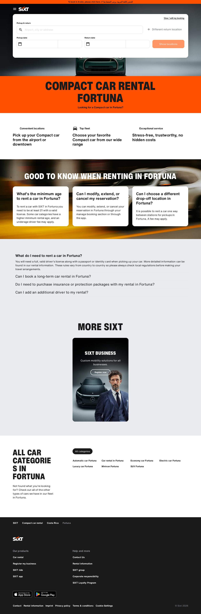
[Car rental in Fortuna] (112, 460)
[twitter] (169, 539)
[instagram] (177, 539)
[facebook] (161, 539)
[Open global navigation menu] (15, 9)
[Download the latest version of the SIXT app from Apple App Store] (22, 594)
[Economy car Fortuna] (141, 460)
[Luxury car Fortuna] (83, 466)
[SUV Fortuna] (137, 466)
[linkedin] (184, 539)
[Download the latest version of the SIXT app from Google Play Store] (45, 594)
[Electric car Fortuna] (170, 460)
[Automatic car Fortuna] (85, 460)
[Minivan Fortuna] (110, 466)
